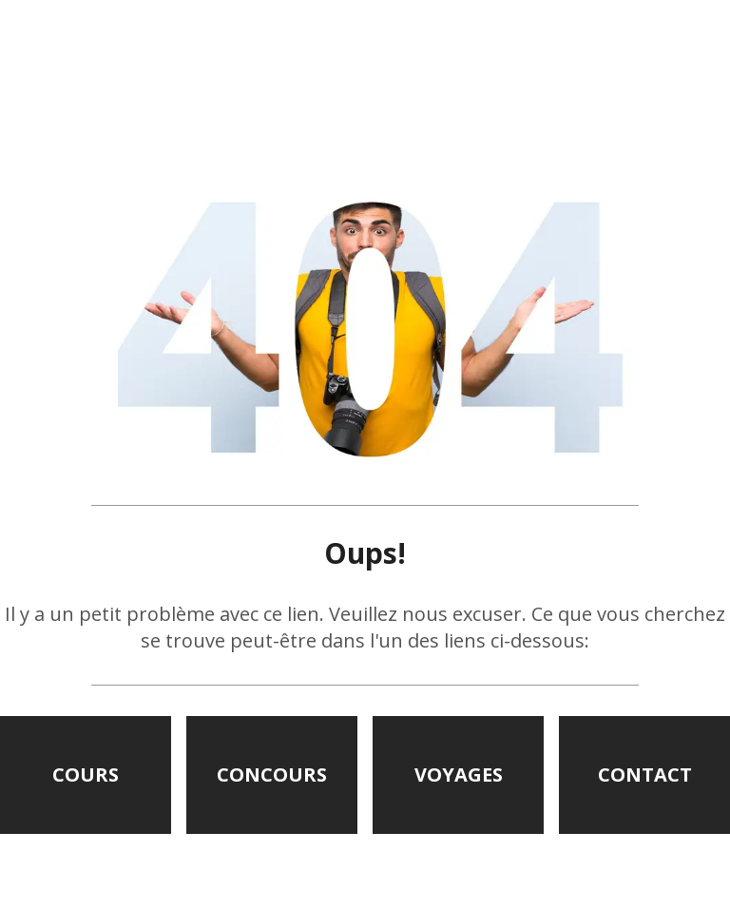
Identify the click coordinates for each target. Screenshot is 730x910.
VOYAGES (458, 774)
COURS (85, 774)
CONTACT (645, 774)
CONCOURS (272, 774)
